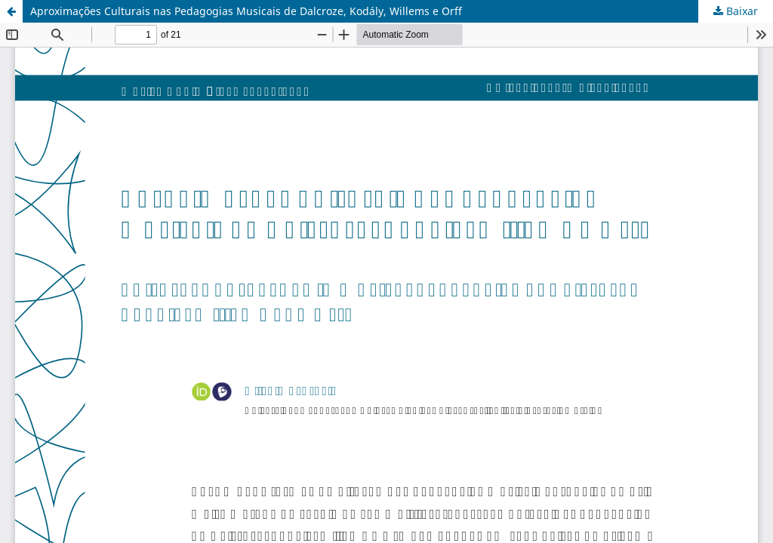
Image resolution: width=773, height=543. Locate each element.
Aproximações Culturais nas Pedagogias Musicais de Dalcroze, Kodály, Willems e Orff (246, 11)
